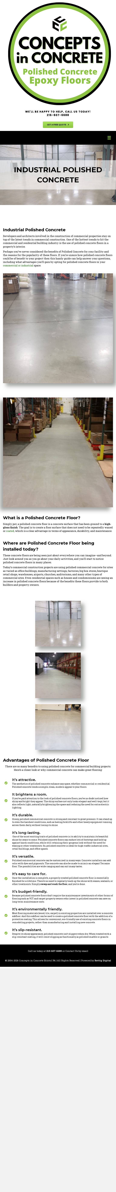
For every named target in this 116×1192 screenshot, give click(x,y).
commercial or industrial (18, 265)
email (85, 950)
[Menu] (109, 138)
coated (9, 530)
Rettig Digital (103, 960)
